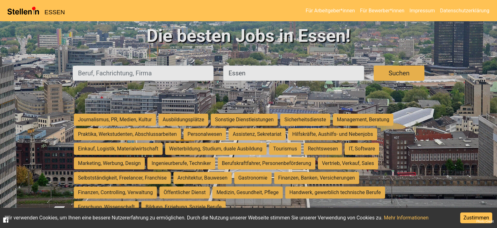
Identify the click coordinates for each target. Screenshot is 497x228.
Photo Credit (485, 221)
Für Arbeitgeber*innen (330, 11)
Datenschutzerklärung (464, 11)
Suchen (399, 73)
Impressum (422, 11)
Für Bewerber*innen (382, 11)
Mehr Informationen (406, 218)
